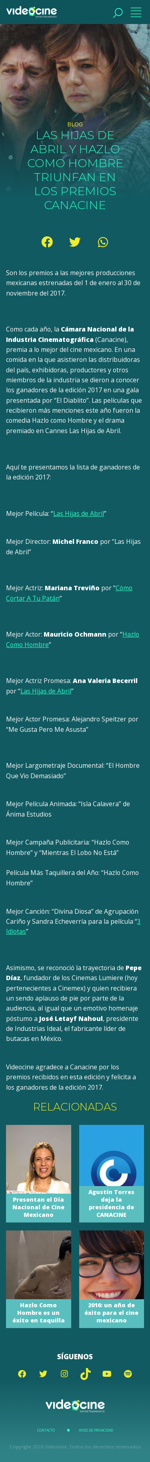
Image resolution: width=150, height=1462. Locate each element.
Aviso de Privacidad (96, 1430)
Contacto (46, 1430)
